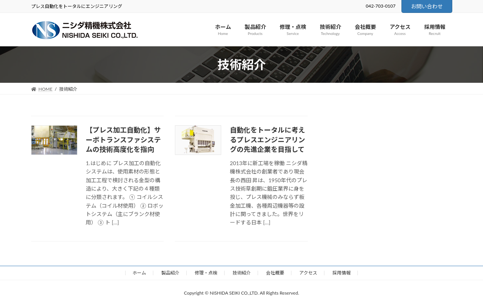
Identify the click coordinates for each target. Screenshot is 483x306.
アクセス (308, 273)
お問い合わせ (427, 6)
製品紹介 (170, 273)
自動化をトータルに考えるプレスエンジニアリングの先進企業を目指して (267, 139)
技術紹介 (242, 273)
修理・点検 (206, 273)
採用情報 (341, 273)
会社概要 (275, 273)
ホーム (139, 273)
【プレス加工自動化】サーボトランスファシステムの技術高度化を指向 (123, 139)
